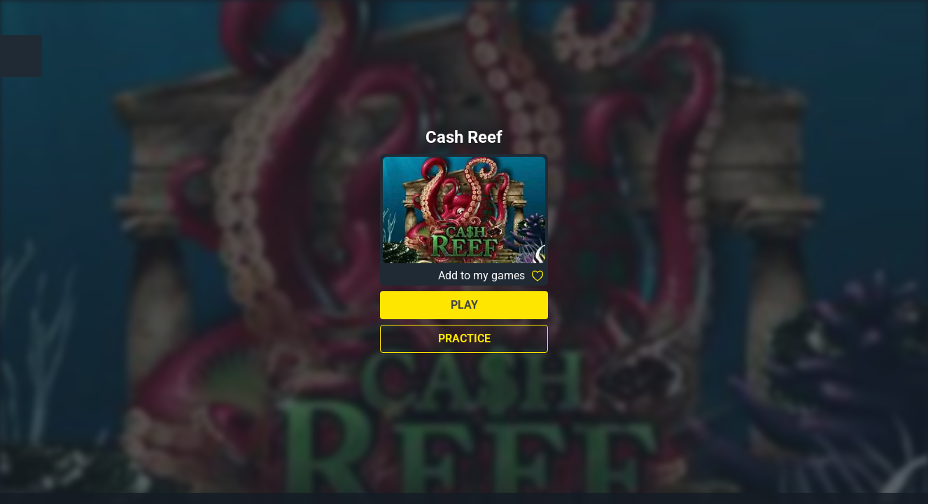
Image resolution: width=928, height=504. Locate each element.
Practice (464, 338)
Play (464, 305)
